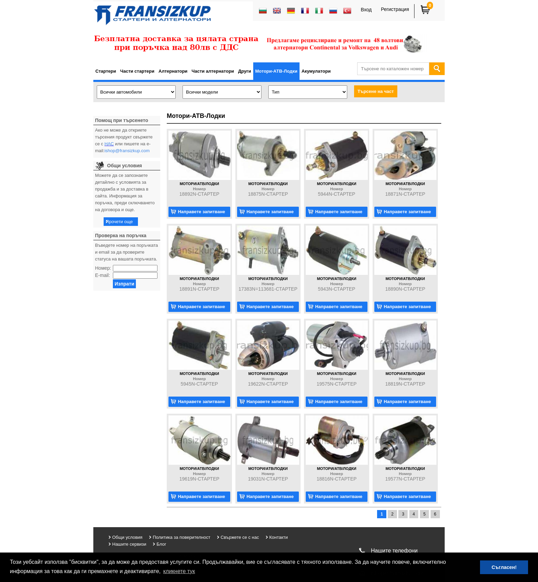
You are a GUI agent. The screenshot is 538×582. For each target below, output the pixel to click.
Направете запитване (201, 211)
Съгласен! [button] (504, 567)
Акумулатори (316, 71)
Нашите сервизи (129, 544)
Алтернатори (173, 71)
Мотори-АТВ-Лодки (276, 71)
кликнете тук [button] (179, 571)
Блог (161, 544)
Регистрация (395, 9)
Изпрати (124, 284)
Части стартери (137, 71)
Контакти (278, 537)
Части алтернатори (212, 71)
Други (244, 71)
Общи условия (127, 537)
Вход (366, 9)
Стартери (105, 71)
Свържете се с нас (240, 537)
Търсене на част (376, 91)
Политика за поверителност (181, 537)
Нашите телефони (394, 551)
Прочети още (119, 221)
